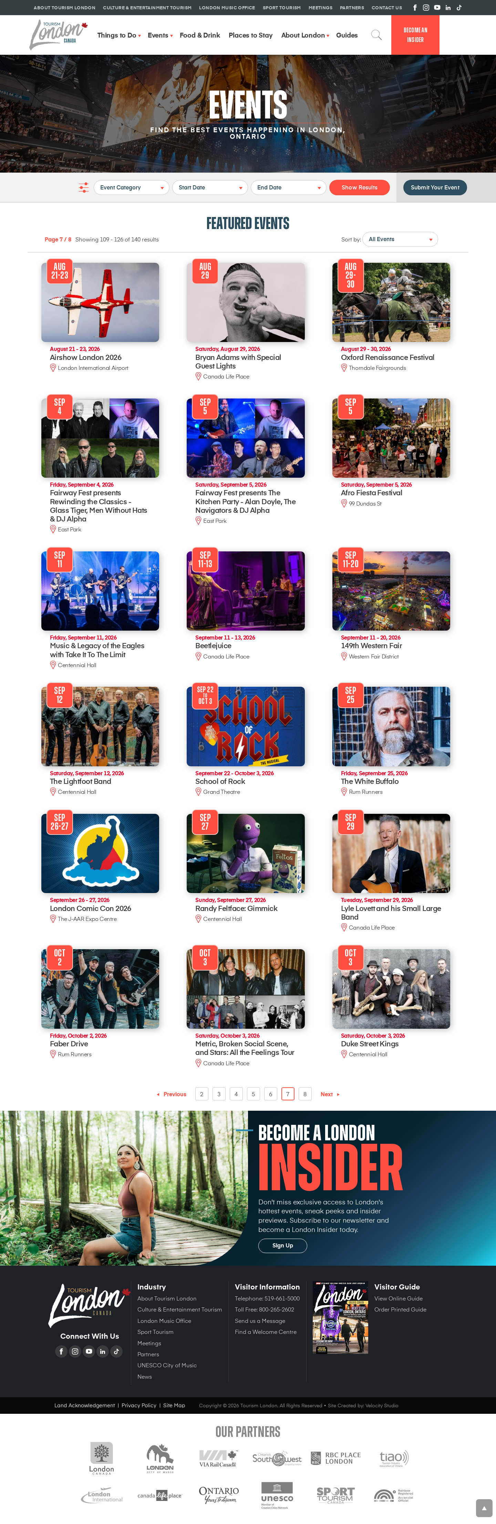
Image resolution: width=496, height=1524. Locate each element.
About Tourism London (167, 1298)
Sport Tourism (155, 1331)
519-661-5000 (282, 1298)
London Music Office (164, 1320)
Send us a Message (260, 1320)
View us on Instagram (426, 7)
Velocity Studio (382, 1405)
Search (376, 34)
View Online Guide (398, 1298)
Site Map (174, 1405)
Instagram (76, 1351)
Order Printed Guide (400, 1309)
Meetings (149, 1343)
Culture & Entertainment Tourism (179, 1309)
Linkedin (103, 1351)
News (144, 1376)
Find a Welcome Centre (266, 1331)
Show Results (360, 187)
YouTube (89, 1351)
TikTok (117, 1351)
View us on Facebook (415, 7)
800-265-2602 (276, 1309)
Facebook (62, 1351)
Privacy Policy (139, 1405)
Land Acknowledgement (84, 1405)
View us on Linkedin (448, 7)
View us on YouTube (437, 7)
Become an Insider (415, 35)
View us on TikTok (459, 7)
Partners (148, 1354)
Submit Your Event (435, 187)
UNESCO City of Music (167, 1365)
